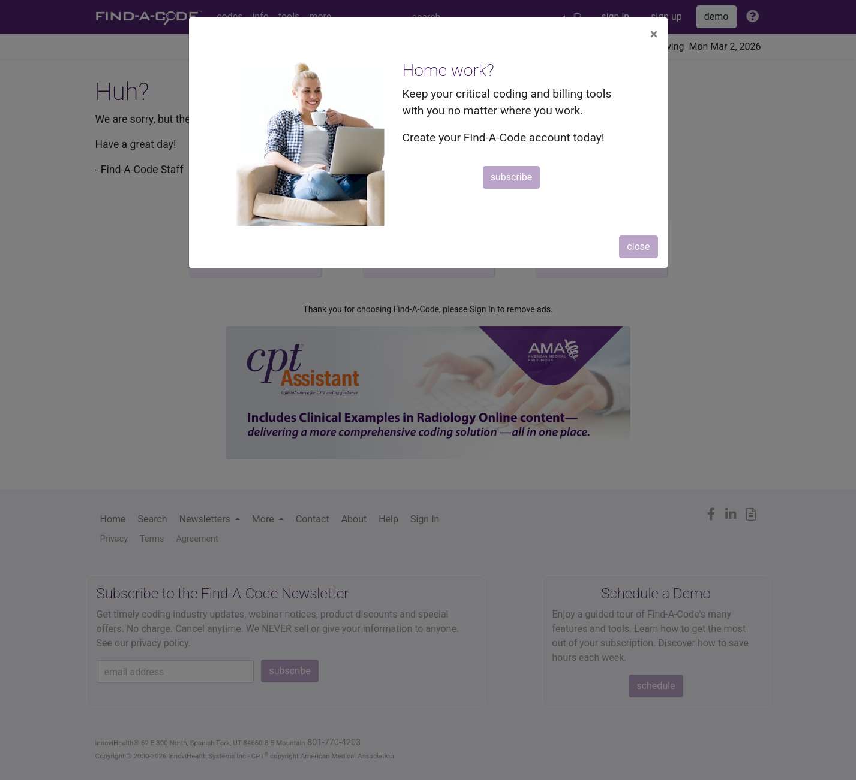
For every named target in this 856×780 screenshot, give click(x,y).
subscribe (511, 177)
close (638, 246)
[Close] (654, 34)
